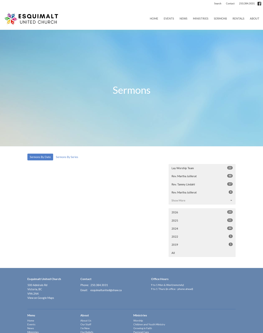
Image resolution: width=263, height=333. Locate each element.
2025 (202, 220)
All (173, 252)
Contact (230, 3)
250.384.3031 (247, 3)
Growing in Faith (142, 328)
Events (169, 18)
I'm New (85, 328)
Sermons (220, 18)
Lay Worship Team (202, 168)
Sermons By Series (67, 157)
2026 (202, 212)
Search (217, 3)
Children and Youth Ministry (149, 324)
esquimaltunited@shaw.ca (106, 290)
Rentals (238, 18)
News (183, 18)
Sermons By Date (40, 157)
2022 (202, 236)
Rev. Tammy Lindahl (202, 184)
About (254, 18)
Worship (138, 320)
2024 (202, 228)
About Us (85, 320)
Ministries (200, 18)
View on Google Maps (40, 297)
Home (154, 18)
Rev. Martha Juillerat (202, 176)
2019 (202, 244)
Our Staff (85, 324)
